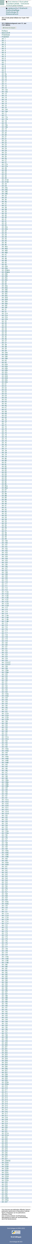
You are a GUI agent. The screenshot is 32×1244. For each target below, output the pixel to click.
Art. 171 (5, 910)
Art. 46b (5, 251)
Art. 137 (5, 710)
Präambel (5, 37)
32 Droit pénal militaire (14, 6)
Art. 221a (5, 1133)
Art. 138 (5, 721)
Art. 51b (5, 317)
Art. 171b (5, 917)
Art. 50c (5, 294)
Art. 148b (5, 784)
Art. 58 (4, 345)
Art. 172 (5, 925)
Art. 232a (5, 1163)
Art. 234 (5, 1186)
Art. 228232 (6, 1161)
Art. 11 (4, 82)
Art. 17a (5, 117)
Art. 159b (5, 855)
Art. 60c (5, 372)
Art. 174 (5, 933)
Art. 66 (4, 404)
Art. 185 (5, 984)
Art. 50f (4, 305)
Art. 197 (5, 1031)
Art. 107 (5, 568)
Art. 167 (5, 890)
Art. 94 (4, 517)
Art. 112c (5, 600)
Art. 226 (5, 1153)
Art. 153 (5, 819)
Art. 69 (4, 415)
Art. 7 (4, 62)
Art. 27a (5, 164)
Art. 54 (4, 329)
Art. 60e (5, 380)
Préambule (6, 35)
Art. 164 (5, 878)
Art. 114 (5, 611)
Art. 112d (5, 604)
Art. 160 (5, 859)
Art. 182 (5, 972)
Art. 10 (4, 78)
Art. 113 (5, 608)
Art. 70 (4, 419)
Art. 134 (5, 698)
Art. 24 (4, 149)
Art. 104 (5, 557)
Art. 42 (4, 223)
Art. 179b (5, 961)
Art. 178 (5, 949)
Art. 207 (5, 1070)
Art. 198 (5, 1035)
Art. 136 (5, 706)
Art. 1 (4, 39)
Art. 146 (5, 768)
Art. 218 (5, 1118)
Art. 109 (5, 576)
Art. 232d (5, 1174)
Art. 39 (4, 211)
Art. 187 (5, 992)
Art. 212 (5, 1094)
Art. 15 (4, 101)
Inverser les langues (9, 27)
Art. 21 (4, 137)
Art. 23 (4, 145)
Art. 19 (4, 129)
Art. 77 (4, 447)
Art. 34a (5, 188)
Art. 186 (5, 988)
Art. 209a (5, 1082)
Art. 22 (4, 141)
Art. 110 (5, 580)
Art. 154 (5, 823)
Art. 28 (4, 168)
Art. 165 (5, 882)
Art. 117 (5, 631)
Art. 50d (5, 298)
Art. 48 (4, 258)
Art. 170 (5, 906)
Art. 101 (5, 545)
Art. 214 (5, 1102)
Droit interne (12, 2)
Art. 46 (4, 243)
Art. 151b (5, 804)
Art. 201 (5, 1047)
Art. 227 (5, 1157)
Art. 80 (4, 458)
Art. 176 (5, 941)
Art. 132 (5, 686)
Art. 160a (5, 863)
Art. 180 (5, 965)
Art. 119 (5, 639)
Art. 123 (5, 655)
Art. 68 (4, 411)
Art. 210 (5, 1086)
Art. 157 (5, 839)
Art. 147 (5, 772)
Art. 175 (5, 937)
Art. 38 (4, 207)
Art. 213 (5, 1098)
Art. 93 (4, 513)
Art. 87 (4, 490)
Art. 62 (4, 388)
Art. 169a (5, 902)
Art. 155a (5, 831)
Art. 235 (5, 1190)
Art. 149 (5, 788)
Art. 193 (5, 1016)
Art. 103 (5, 553)
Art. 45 (4, 239)
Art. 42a (5, 227)
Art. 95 (4, 521)
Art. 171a (5, 914)
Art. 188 (5, 996)
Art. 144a (5, 757)
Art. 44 (4, 235)
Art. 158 (5, 843)
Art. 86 (4, 482)
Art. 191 (5, 1008)
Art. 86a (5, 486)
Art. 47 (4, 254)
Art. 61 (4, 384)
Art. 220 (5, 1125)
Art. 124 (5, 659)
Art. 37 (4, 203)
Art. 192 (5, 1012)
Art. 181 (5, 968)
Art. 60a (5, 364)
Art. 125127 (6, 662)
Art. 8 (4, 66)
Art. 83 (4, 470)
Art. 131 (5, 682)
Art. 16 (4, 105)
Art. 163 (5, 874)
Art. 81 (4, 462)
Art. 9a (4, 74)
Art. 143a (5, 749)
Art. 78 (4, 451)
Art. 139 (5, 725)
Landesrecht (12, 8)
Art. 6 (4, 58)
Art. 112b (5, 596)
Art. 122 (5, 651)
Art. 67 (4, 407)
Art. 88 (4, 494)
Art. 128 (5, 666)
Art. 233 (5, 1182)
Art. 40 (4, 215)
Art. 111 (5, 584)
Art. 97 (4, 529)
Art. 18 (4, 121)
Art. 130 (5, 678)
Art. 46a (5, 247)
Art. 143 (5, 745)
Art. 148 (5, 776)
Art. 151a (5, 800)
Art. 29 (4, 172)
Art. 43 (4, 231)
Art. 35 (4, 196)
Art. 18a (5, 125)
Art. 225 (5, 1149)
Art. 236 (5, 1194)
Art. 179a (5, 957)
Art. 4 (4, 50)
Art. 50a (5, 286)
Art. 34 (4, 184)
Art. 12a (5, 90)
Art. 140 (5, 729)
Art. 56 (4, 337)
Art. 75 (4, 439)
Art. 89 (4, 498)
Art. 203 (5, 1055)
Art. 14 (4, 98)
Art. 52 (4, 321)
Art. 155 (5, 827)
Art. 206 (5, 1067)
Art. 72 (4, 427)
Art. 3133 (5, 180)
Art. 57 (4, 341)
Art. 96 (4, 525)
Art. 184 (5, 980)
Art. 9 (4, 70)
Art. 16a (5, 109)
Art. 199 (5, 1039)
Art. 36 (4, 200)
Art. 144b (5, 761)
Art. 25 (4, 152)
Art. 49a (5, 266)
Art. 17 (4, 113)
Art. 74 (4, 435)
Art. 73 (4, 431)
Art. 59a (5, 353)
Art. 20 (4, 133)
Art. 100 (5, 541)
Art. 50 (4, 282)
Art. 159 (5, 847)
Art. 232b (5, 1167)
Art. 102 (5, 549)
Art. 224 (5, 1145)
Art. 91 (4, 506)
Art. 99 (4, 537)
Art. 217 (5, 1114)
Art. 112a (5, 592)
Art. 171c (5, 921)
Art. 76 (4, 443)
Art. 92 (4, 509)
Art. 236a (5, 1198)
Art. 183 (5, 976)
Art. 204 (5, 1059)
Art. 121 (5, 647)
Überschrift (6, 33)
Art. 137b (5, 717)
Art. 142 (5, 741)
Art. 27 (4, 160)
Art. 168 (5, 894)
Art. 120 (5, 643)
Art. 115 (5, 623)
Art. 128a (5, 670)
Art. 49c (5, 278)
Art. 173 (5, 929)
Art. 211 (5, 1090)
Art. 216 (5, 1110)
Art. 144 (5, 753)
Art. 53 (4, 325)
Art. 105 (5, 560)
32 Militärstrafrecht (12, 13)
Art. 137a (5, 713)
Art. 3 (4, 47)
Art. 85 (4, 478)
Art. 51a (5, 313)
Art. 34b (5, 192)
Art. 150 (5, 792)
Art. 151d (5, 812)
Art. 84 (4, 474)
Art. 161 (5, 866)
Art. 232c (5, 1170)
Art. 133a (5, 694)
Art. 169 (5, 898)
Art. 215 (5, 1106)
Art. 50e (5, 302)
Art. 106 (5, 564)
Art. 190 (5, 1004)
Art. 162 (5, 870)
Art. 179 (5, 953)
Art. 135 (5, 702)
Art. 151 (5, 796)
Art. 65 (4, 400)
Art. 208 (5, 1074)
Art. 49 (4, 262)
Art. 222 (5, 1137)
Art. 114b (5, 619)
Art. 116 (5, 627)
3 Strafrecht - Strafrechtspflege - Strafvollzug (17, 10)
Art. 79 (4, 455)
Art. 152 (5, 815)
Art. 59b (5, 356)
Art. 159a (5, 851)
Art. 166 (5, 886)
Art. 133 (5, 690)
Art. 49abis (6, 270)
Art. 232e (5, 1178)
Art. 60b (5, 368)
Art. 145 (5, 764)
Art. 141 (5, 733)
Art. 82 (4, 466)
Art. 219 (5, 1121)
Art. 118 (5, 635)
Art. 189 (5, 1000)
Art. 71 (4, 423)
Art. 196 (5, 1027)
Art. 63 (4, 392)
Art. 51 (4, 309)
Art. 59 (4, 349)
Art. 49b (5, 274)
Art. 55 (4, 333)
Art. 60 (4, 360)
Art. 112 (5, 588)
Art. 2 (4, 43)
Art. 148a (5, 780)
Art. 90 (4, 502)
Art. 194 (5, 1019)
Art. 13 (4, 94)
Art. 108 (5, 572)
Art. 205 (5, 1063)
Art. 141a (5, 737)
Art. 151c (5, 808)
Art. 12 (4, 86)
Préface (5, 31)
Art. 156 (5, 835)
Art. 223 (5, 1141)
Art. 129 (5, 674)
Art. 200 (5, 1043)
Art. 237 (5, 1202)
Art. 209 (5, 1078)
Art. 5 (4, 54)
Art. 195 (5, 1023)
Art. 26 (4, 156)
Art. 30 (4, 176)
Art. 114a (5, 615)
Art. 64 (4, 396)
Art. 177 (5, 945)
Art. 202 (5, 1051)
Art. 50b (5, 290)
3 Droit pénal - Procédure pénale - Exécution (17, 3)
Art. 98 (4, 533)
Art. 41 (4, 219)
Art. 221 (5, 1129)
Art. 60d (5, 376)
